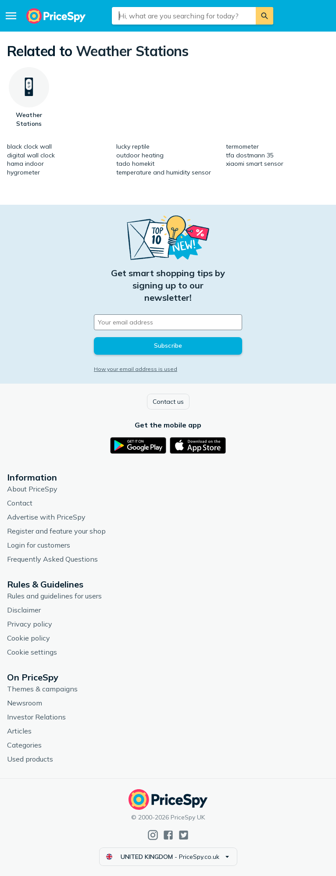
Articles (19, 730)
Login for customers (38, 545)
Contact (19, 503)
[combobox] (184, 16)
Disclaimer (24, 609)
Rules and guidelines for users (54, 595)
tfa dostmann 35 (250, 155)
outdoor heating (140, 155)
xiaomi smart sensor (254, 163)
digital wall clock (31, 155)
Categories (24, 745)
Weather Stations (132, 51)
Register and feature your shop (56, 531)
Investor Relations (36, 716)
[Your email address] (168, 322)
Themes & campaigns (42, 688)
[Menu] (11, 16)
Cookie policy (28, 638)
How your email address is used (135, 369)
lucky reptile (133, 146)
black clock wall (29, 146)
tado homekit (135, 163)
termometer (242, 146)
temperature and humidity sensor (163, 172)
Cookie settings (32, 652)
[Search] (264, 16)
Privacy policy (29, 624)
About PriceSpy (32, 488)
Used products (30, 759)
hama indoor (25, 163)
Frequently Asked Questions (52, 559)
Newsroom (24, 702)
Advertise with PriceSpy (46, 517)
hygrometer (23, 172)
